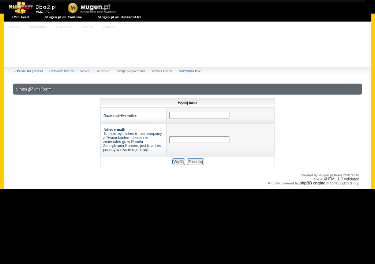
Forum (87, 27)
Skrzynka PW (190, 71)
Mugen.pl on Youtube (63, 17)
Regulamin (37, 27)
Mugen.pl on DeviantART (119, 17)
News (14, 27)
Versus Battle (162, 71)
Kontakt (103, 71)
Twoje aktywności (131, 71)
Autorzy (108, 27)
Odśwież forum (61, 71)
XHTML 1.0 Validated (341, 179)
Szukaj (85, 71)
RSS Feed (20, 17)
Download (64, 27)
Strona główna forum (34, 89)
